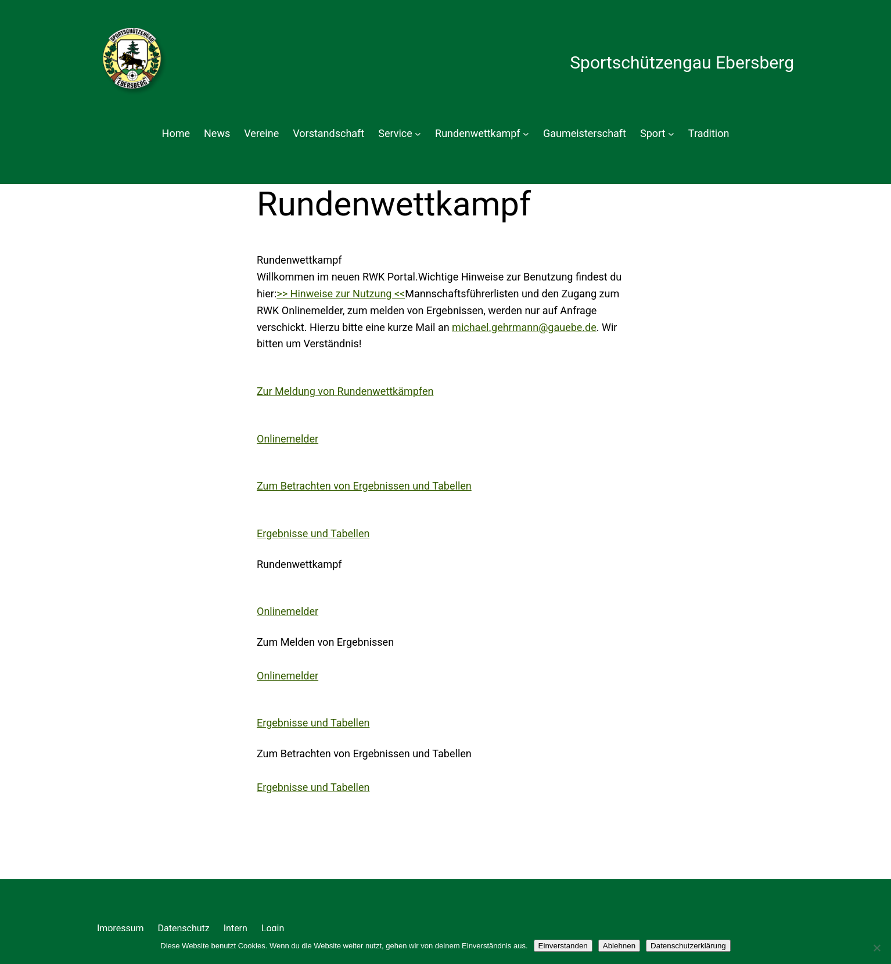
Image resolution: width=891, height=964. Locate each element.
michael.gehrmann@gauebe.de (524, 327)
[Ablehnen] (876, 948)
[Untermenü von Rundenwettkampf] (526, 134)
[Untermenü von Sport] (671, 134)
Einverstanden (563, 945)
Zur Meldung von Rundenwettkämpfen (345, 391)
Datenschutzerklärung (688, 945)
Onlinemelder (287, 439)
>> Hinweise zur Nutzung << (340, 293)
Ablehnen (619, 945)
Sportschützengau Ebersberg (682, 62)
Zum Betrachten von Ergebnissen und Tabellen (364, 486)
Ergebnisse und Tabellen (313, 533)
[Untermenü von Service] (418, 134)
